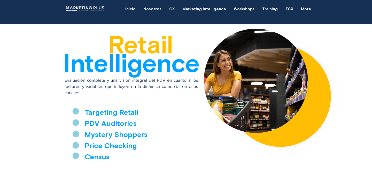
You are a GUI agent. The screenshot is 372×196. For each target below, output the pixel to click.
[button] (172, 9)
